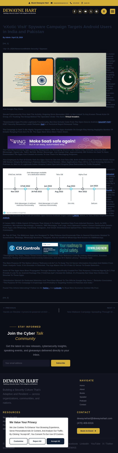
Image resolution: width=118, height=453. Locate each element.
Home (82, 385)
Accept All (55, 441)
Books (82, 393)
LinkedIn (58, 288)
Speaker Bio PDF (10, 417)
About (82, 389)
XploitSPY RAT (104, 122)
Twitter (46, 288)
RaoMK (109, 190)
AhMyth (6, 218)
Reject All (37, 441)
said (43, 124)
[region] (37, 432)
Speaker (83, 396)
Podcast (83, 400)
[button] (112, 11)
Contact (83, 404)
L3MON (76, 215)
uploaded (110, 174)
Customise (18, 441)
